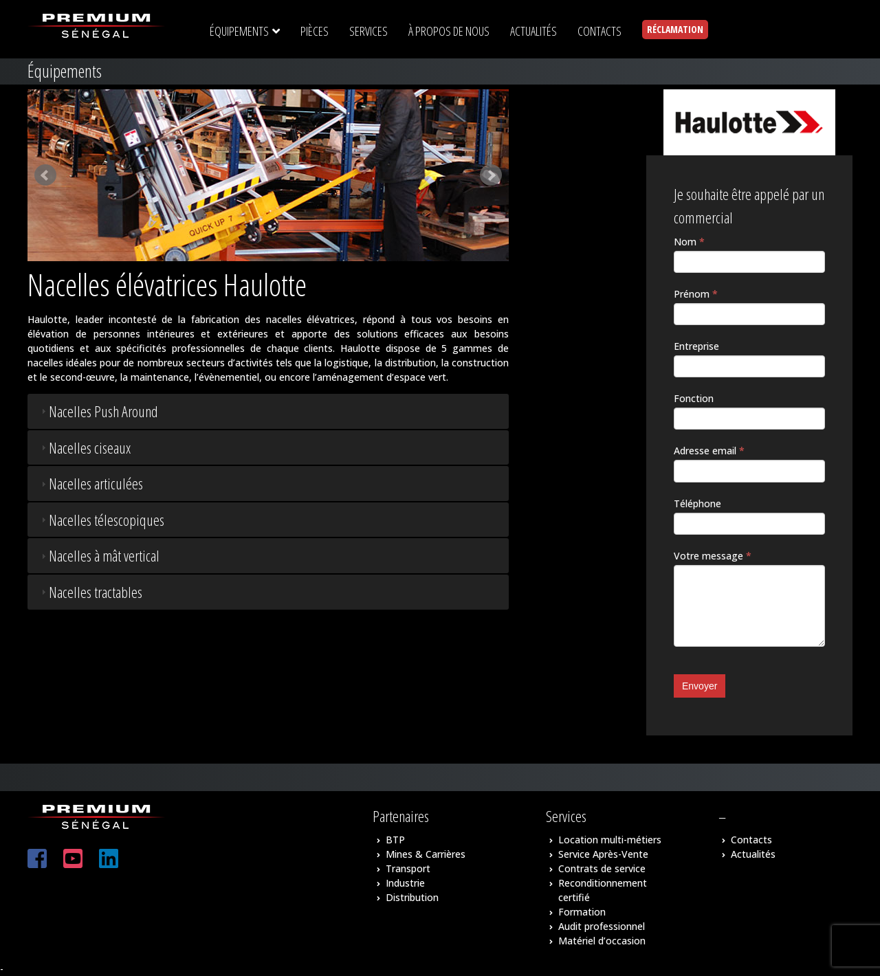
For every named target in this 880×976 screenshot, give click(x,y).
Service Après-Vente (603, 854)
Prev (45, 175)
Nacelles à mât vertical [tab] (99, 555)
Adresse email (709, 450)
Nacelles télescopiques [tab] (101, 519)
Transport (408, 868)
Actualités (753, 854)
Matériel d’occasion (602, 940)
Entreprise (696, 346)
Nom (689, 241)
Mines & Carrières (425, 854)
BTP (395, 839)
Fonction (694, 398)
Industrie (405, 882)
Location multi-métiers (609, 839)
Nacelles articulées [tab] (90, 483)
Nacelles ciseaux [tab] (84, 447)
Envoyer (699, 685)
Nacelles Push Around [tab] (98, 411)
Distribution (412, 897)
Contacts (751, 839)
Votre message (712, 555)
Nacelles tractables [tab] (90, 591)
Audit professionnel (601, 926)
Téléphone (697, 503)
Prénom (696, 293)
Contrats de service (602, 868)
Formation (582, 911)
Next (491, 175)
